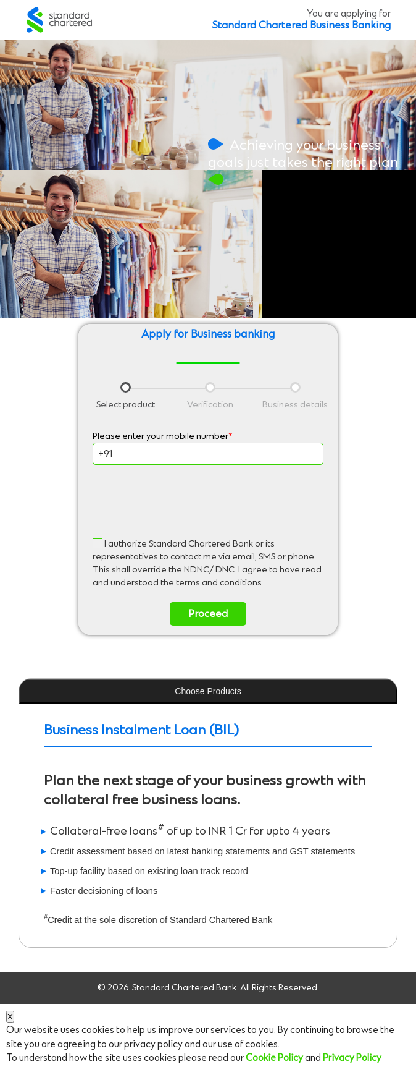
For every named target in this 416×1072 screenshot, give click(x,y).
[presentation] (208, 501)
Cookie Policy (274, 1058)
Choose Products (208, 691)
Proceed (208, 614)
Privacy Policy (352, 1058)
